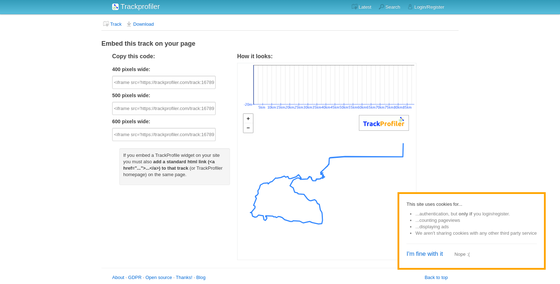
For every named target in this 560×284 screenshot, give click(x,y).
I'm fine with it (424, 253)
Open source (158, 277)
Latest (361, 7)
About (118, 277)
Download (140, 24)
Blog (200, 277)
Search (389, 7)
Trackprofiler (136, 6)
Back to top (436, 277)
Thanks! (184, 277)
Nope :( (462, 254)
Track (112, 24)
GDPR (135, 277)
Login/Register (426, 7)
